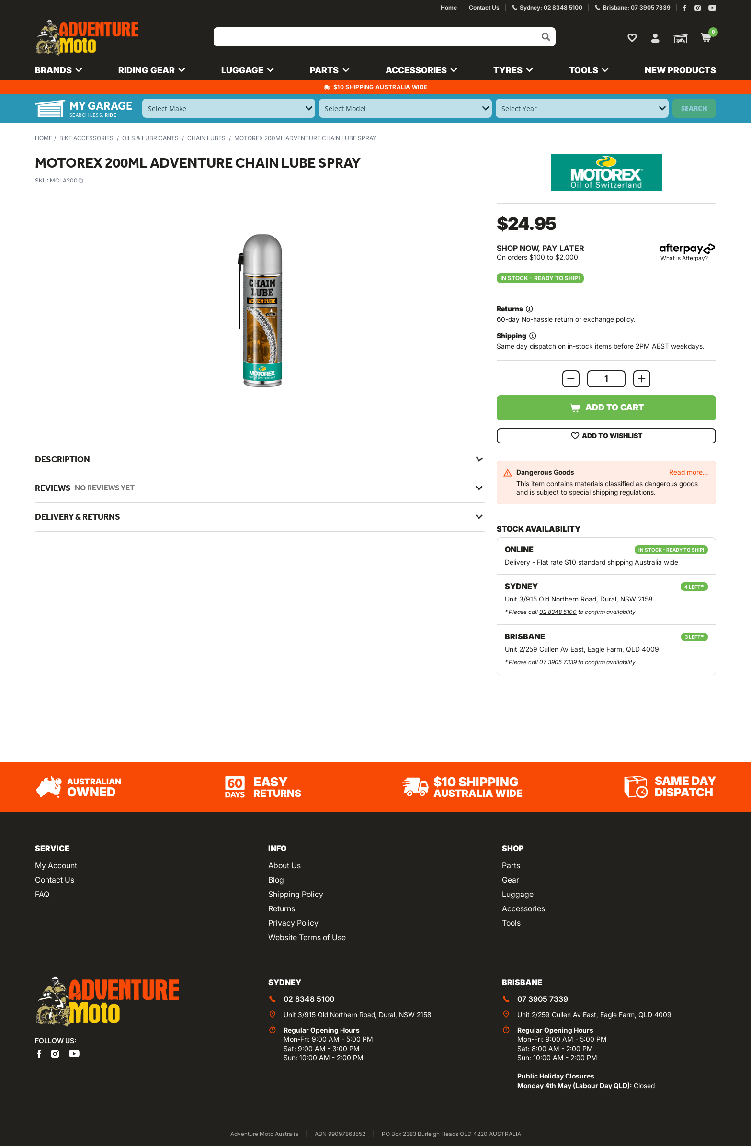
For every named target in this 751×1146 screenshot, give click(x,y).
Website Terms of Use (307, 937)
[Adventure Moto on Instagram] (698, 8)
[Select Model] (405, 108)
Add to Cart (606, 408)
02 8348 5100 (558, 611)
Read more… (688, 472)
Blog (276, 880)
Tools (511, 923)
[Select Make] (228, 108)
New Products (680, 70)
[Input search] (385, 36)
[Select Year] (582, 108)
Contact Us (54, 880)
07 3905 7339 (558, 662)
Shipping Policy (295, 894)
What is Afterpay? (684, 257)
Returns (281, 908)
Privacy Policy (293, 923)
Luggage (518, 894)
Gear (510, 880)
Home (43, 138)
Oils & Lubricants (150, 138)
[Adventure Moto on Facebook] (685, 8)
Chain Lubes (206, 138)
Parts (511, 865)
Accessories (523, 908)
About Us (284, 865)
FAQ (42, 894)
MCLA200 (66, 180)
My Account (56, 865)
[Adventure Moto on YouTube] (712, 8)
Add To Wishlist (606, 436)
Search (694, 108)
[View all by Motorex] (606, 172)
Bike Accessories (86, 138)
